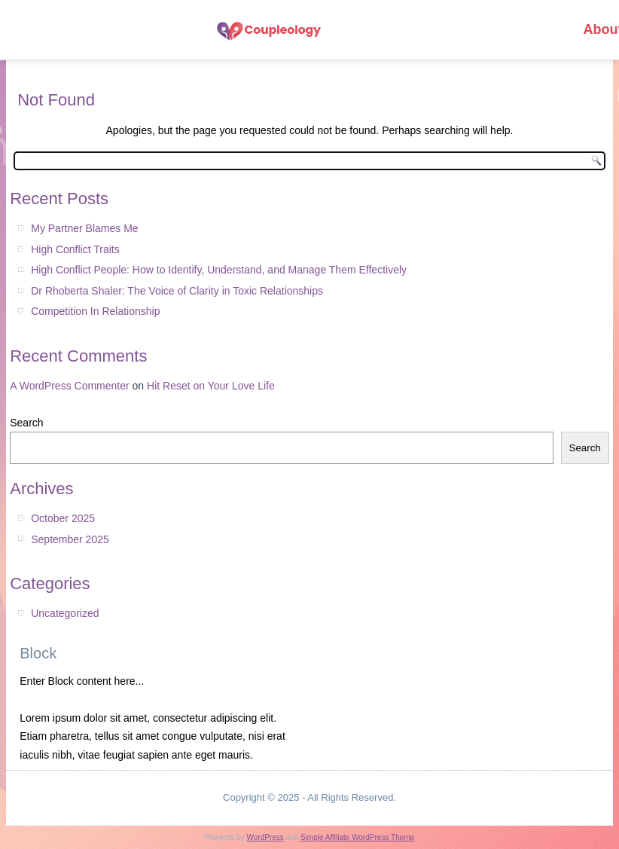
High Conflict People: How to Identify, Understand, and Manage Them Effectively (219, 270)
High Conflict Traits (75, 249)
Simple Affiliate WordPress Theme (357, 837)
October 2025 (63, 518)
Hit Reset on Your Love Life (211, 386)
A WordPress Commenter (69, 386)
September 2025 (70, 539)
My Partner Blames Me (84, 228)
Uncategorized (65, 613)
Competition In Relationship (95, 311)
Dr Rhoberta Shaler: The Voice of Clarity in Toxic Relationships (177, 291)
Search (26, 423)
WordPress (264, 837)
